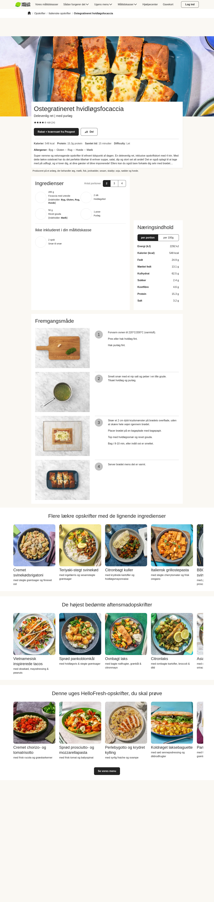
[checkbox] (35, 122)
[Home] (29, 13)
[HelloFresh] (22, 4)
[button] (80, 183)
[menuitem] (24, 4)
